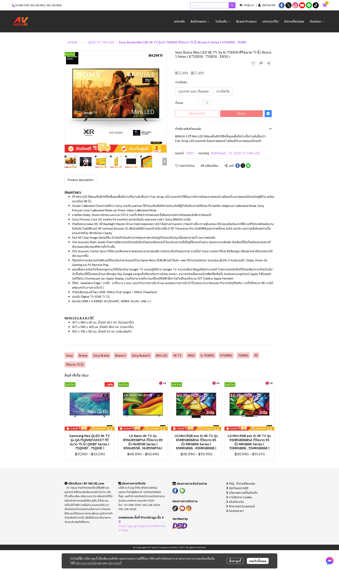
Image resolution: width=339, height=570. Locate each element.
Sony (69, 355)
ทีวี (256, 355)
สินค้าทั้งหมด (219, 153)
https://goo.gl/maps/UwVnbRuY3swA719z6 (142, 526)
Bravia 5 (120, 355)
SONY (190, 153)
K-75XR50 (207, 355)
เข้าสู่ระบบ (247, 5)
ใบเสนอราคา (235, 510)
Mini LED (161, 355)
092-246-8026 (54, 5)
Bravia (83, 355)
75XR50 (243, 355)
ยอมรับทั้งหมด (257, 561)
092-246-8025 (37, 5)
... (83, 42)
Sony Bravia (101, 355)
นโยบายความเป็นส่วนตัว (88, 563)
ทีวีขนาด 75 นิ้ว (75, 364)
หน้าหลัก (73, 42)
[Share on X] (243, 165)
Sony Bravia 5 (141, 355)
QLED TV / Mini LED (101, 42)
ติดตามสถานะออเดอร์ (240, 506)
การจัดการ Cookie (239, 497)
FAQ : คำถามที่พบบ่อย (241, 483)
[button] (212, 5)
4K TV (177, 355)
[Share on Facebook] (237, 165)
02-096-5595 (22, 5)
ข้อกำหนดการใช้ (237, 488)
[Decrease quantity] (200, 102)
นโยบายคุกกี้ (114, 563)
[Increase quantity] (213, 102)
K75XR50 (226, 355)
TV (230, 153)
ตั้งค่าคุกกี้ (235, 561)
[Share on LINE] (248, 165)
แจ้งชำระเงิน (235, 501)
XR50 (191, 355)
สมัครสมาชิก (266, 5)
